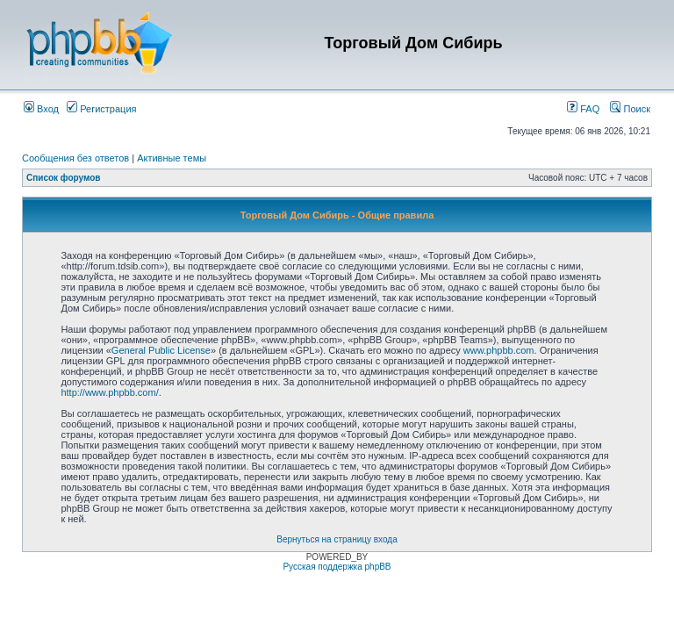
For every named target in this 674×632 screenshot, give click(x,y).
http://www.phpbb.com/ (109, 392)
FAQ (583, 109)
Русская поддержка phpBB (337, 566)
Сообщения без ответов (75, 158)
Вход (41, 109)
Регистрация (101, 109)
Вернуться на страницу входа (336, 539)
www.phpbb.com (498, 350)
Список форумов (63, 178)
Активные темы (171, 158)
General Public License (161, 350)
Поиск (630, 109)
